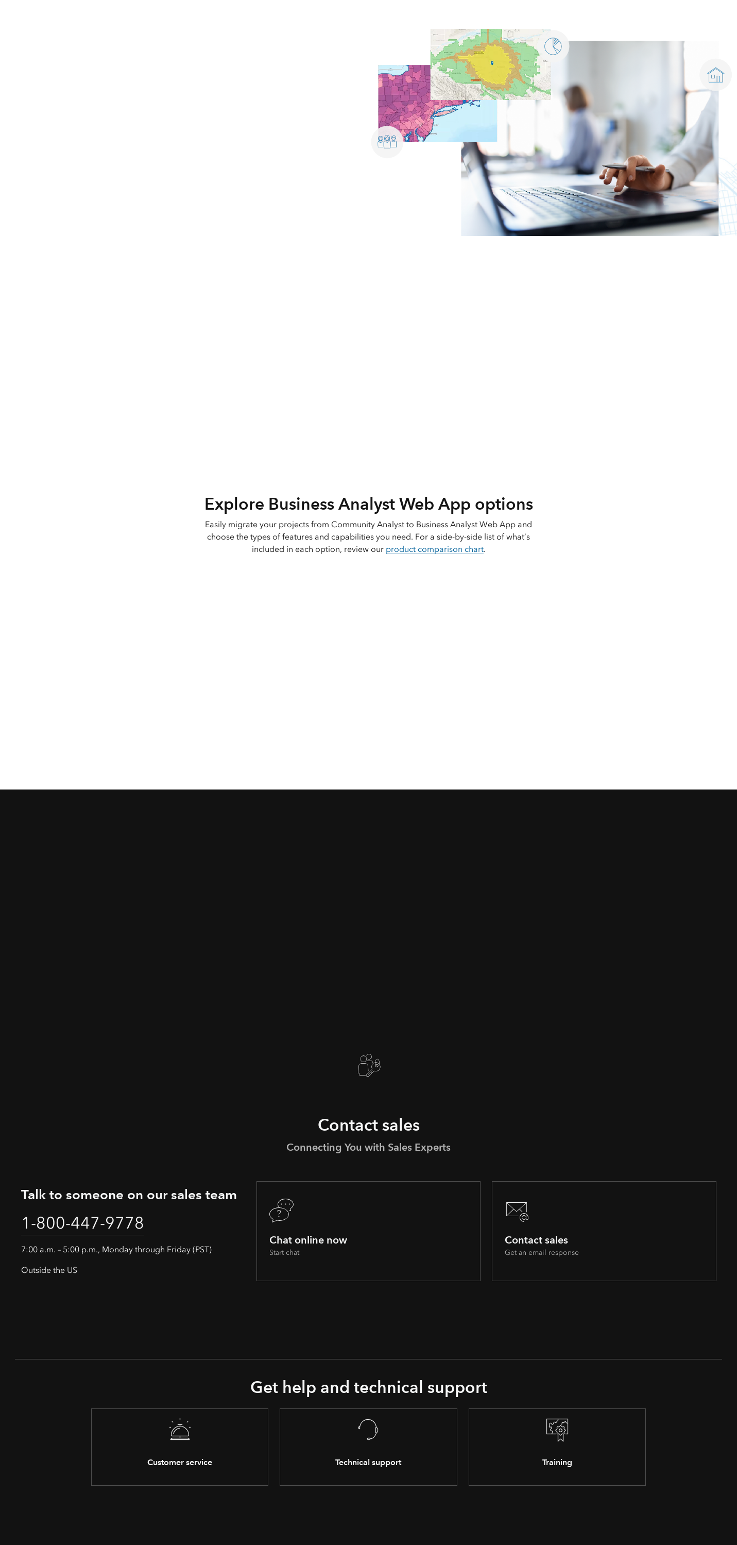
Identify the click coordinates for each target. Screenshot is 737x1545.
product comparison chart (435, 549)
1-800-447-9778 (82, 1223)
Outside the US (49, 1270)
